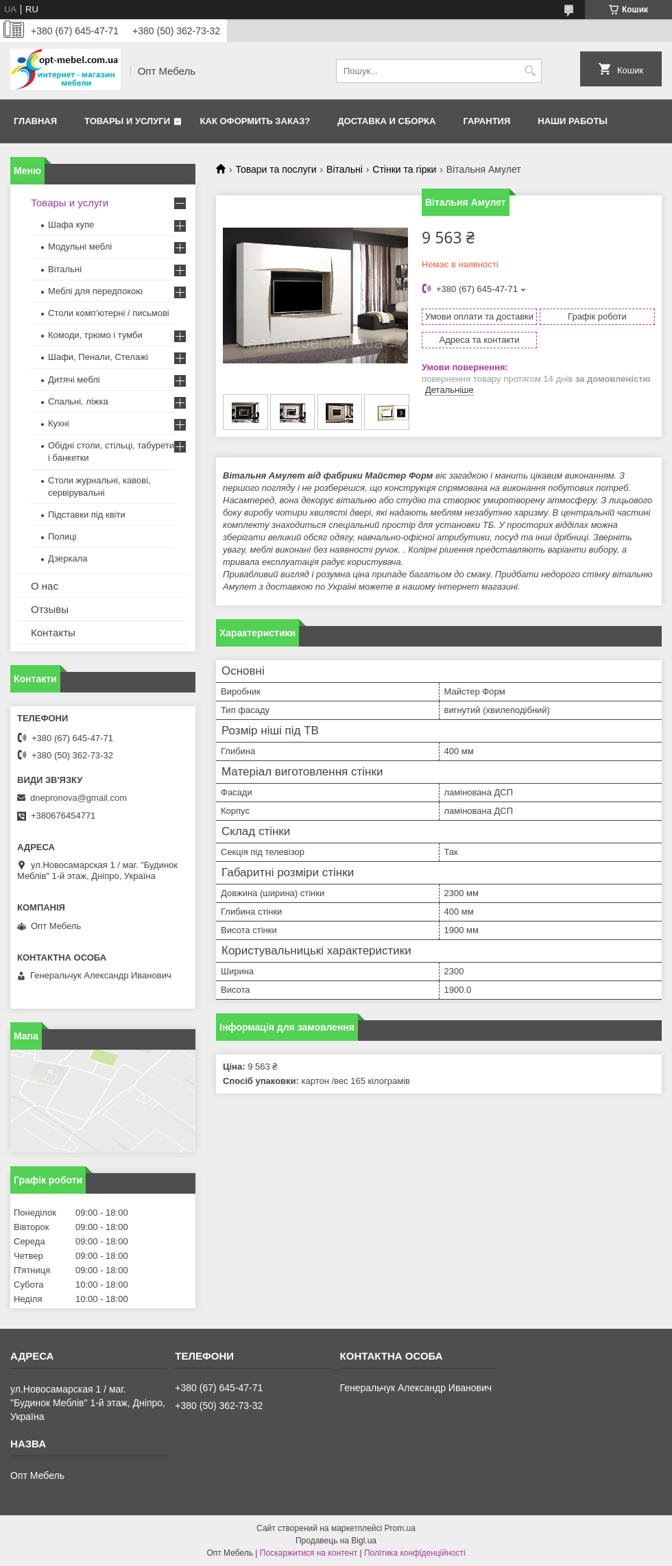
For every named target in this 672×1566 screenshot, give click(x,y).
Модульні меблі (80, 246)
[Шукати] (530, 71)
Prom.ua (400, 1528)
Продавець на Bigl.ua (336, 1540)
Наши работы (573, 121)
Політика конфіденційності (415, 1553)
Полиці (62, 536)
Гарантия (486, 121)
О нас (44, 586)
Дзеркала (68, 558)
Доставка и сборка (386, 121)
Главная (35, 121)
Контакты (53, 632)
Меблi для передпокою (95, 291)
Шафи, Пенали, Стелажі (98, 357)
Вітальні (344, 169)
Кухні (58, 423)
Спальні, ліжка (78, 401)
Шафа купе (71, 224)
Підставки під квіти (86, 514)
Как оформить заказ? (255, 121)
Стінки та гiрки (404, 169)
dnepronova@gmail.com (78, 798)
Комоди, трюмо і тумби (95, 335)
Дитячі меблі (74, 379)
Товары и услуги (127, 121)
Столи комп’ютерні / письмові (108, 313)
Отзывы (50, 609)
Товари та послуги (275, 169)
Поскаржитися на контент (308, 1553)
